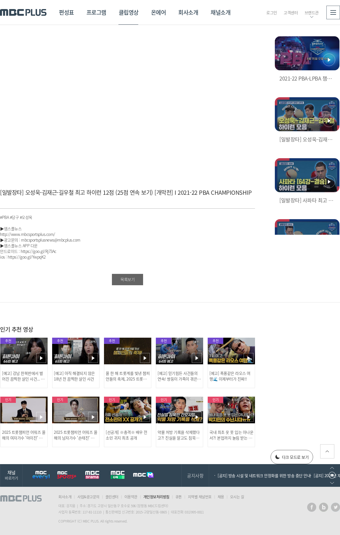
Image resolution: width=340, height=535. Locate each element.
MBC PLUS (23, 12)
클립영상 (129, 12)
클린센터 (111, 496)
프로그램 (96, 12)
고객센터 (291, 12)
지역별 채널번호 (200, 496)
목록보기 (127, 279)
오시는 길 (237, 496)
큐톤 (178, 496)
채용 (221, 496)
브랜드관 (312, 12)
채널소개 (220, 12)
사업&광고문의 (88, 496)
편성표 (66, 12)
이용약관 (130, 496)
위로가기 (327, 451)
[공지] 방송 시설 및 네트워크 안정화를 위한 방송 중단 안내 (264, 475)
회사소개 (188, 12)
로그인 (271, 12)
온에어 (158, 12)
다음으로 (332, 483)
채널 (11, 475)
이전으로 (332, 468)
